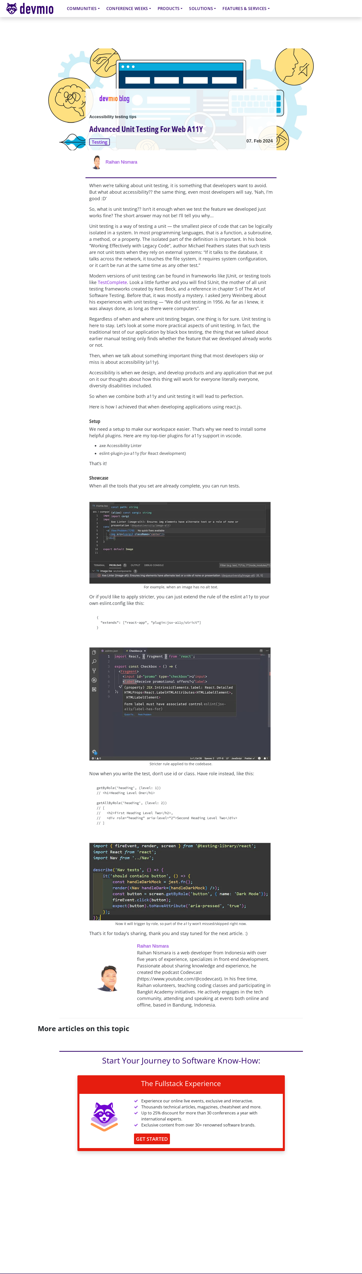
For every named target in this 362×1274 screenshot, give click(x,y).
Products (169, 8)
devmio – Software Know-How (33, 8)
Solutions (201, 8)
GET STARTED (152, 1139)
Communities (82, 8)
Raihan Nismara (121, 162)
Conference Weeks (127, 8)
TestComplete (112, 282)
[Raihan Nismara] (97, 161)
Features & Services (244, 8)
